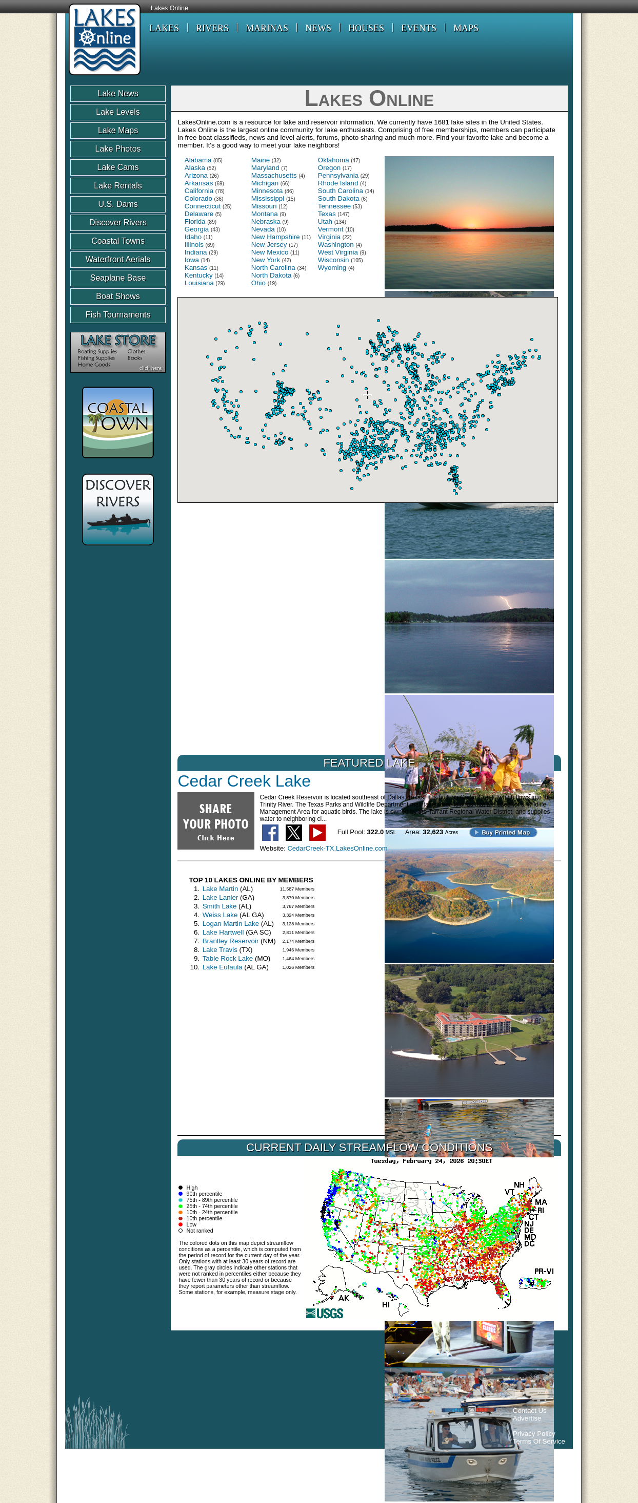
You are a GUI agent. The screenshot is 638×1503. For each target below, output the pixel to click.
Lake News (117, 93)
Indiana (196, 252)
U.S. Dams (117, 204)
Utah (325, 221)
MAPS (465, 28)
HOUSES (366, 28)
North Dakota (271, 275)
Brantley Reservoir (231, 941)
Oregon (329, 168)
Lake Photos (118, 148)
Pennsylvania (338, 175)
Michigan (264, 183)
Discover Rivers (118, 222)
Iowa (192, 260)
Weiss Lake (220, 915)
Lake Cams (118, 167)
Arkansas (199, 183)
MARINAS (267, 28)
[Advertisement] (257, 1365)
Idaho (193, 237)
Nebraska (266, 221)
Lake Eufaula (223, 967)
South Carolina (340, 191)
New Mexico (270, 252)
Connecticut (203, 206)
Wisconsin (333, 260)
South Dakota (339, 198)
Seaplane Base (118, 277)
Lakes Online (169, 8)
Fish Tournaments (118, 314)
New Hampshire (275, 237)
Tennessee (334, 206)
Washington (336, 244)
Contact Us (530, 1410)
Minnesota (267, 191)
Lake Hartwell (223, 932)
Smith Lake (220, 906)
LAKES (164, 28)
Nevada (263, 229)
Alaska (195, 168)
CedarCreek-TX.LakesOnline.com (337, 848)
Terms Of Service (539, 1441)
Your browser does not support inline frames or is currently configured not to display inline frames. (367, 400)
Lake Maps (118, 130)
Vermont (331, 229)
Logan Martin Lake (231, 923)
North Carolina (273, 267)
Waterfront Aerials (118, 259)
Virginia (329, 237)
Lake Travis (220, 950)
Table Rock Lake (228, 958)
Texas (327, 214)
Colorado (198, 198)
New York (265, 260)
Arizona (196, 175)
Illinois (194, 244)
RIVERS (212, 28)
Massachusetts (274, 175)
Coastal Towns (118, 241)
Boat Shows (117, 296)
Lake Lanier (220, 897)
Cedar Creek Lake (244, 781)
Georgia (197, 229)
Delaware (199, 214)
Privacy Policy (534, 1433)
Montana (264, 214)
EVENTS (418, 28)
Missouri (264, 206)
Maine (260, 160)
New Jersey (269, 244)
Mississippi (267, 198)
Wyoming (332, 267)
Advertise (527, 1418)
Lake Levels (117, 112)
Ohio (258, 283)
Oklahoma (333, 160)
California (199, 191)
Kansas (196, 267)
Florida (195, 221)
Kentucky (199, 275)
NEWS (318, 28)
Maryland (265, 168)
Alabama (198, 160)
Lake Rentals (118, 185)
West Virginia (338, 252)
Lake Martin (220, 889)
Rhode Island (338, 183)
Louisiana (199, 283)
